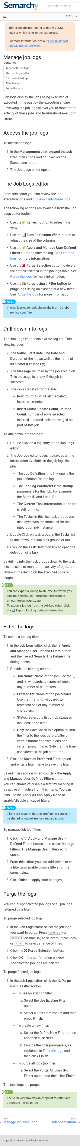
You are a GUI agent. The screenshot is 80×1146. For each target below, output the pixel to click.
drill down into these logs (51, 199)
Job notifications (64, 1122)
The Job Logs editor (17, 73)
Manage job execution (20, 1122)
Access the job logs (17, 68)
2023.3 (70, 16)
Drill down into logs (17, 78)
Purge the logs (14, 88)
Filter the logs (14, 83)
